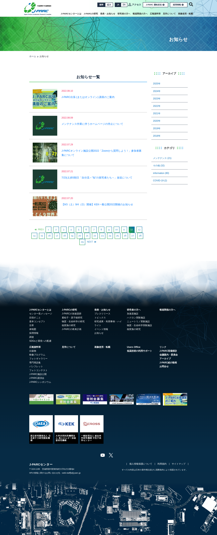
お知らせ (99, 333)
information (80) (161, 173)
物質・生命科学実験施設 (139, 325)
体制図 (32, 329)
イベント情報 (101, 329)
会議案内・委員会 (168, 355)
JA (118, 5)
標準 (101, 5)
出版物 (32, 351)
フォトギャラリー (38, 358)
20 (79, 235)
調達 (31, 337)
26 (125, 235)
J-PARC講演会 (36, 378)
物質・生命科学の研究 (73, 321)
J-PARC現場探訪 (168, 351)
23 (102, 235)
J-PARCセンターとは (71, 13)
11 (124, 229)
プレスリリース (102, 313)
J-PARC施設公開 (38, 374)
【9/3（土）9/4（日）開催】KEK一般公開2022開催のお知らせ (97, 204)
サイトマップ (178, 464)
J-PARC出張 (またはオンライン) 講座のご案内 (88, 97)
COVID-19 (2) (160, 180)
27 (132, 235)
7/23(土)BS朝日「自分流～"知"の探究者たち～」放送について (97, 177)
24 (110, 235)
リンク (162, 347)
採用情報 (178, 5)
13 (139, 229)
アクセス (136, 4)
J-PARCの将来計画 (71, 329)
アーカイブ (165, 358)
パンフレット (36, 366)
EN (124, 5)
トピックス (100, 317)
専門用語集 (35, 362)
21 (87, 235)
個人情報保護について (140, 464)
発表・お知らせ (107, 13)
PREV (39, 229)
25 (117, 235)
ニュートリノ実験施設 (138, 321)
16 (49, 235)
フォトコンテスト (38, 370)
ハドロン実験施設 (136, 317)
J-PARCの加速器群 (71, 313)
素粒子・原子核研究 (72, 317)
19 (72, 235)
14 (34, 235)
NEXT (91, 241)
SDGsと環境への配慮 (40, 341)
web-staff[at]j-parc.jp (71, 473)
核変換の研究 (69, 325)
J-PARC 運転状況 (155, 5)
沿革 (31, 325)
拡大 (109, 5)
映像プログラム (37, 355)
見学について (169, 13)
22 (95, 235)
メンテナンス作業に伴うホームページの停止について (92, 124)
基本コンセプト (37, 321)
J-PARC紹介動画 (168, 362)
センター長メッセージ (40, 313)
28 (140, 235)
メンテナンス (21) (162, 158)
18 (64, 235)
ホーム (32, 56)
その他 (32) (159, 165)
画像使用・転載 (185, 13)
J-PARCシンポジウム (40, 382)
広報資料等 (155, 13)
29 (82, 241)
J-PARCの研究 (91, 13)
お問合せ (164, 366)
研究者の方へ (123, 13)
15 (42, 235)
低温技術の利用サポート (139, 351)
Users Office (133, 347)
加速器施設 (132, 313)
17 (57, 235)
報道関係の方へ (140, 13)
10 (116, 229)
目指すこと (35, 317)
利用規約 (162, 464)
